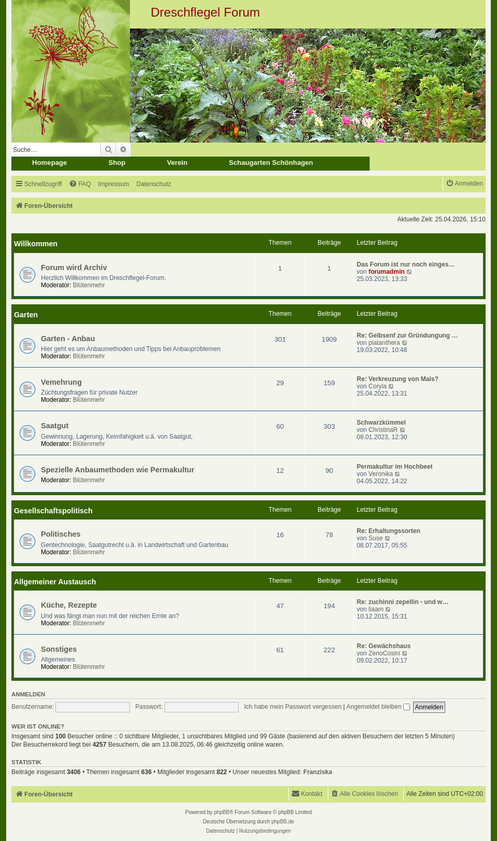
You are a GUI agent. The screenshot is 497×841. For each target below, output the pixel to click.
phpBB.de (282, 821)
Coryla (378, 386)
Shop (116, 162)
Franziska (317, 772)
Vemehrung (61, 382)
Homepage (49, 162)
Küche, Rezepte (69, 605)
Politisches (61, 534)
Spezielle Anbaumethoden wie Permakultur (117, 470)
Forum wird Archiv (74, 267)
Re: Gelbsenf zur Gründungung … (407, 335)
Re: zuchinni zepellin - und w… (402, 602)
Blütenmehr (89, 285)
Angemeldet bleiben (378, 706)
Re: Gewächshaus (384, 646)
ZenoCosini (384, 653)
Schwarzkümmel (381, 422)
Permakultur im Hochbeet (395, 466)
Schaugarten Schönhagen (271, 162)
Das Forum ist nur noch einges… (406, 264)
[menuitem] (80, 184)
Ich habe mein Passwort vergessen (292, 706)
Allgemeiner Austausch (55, 582)
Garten (26, 315)
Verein (177, 162)
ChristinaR (383, 429)
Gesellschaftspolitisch (53, 511)
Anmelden (28, 694)
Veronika (381, 474)
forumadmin (387, 271)
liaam (376, 609)
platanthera (384, 342)
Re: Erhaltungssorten (388, 531)
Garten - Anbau (68, 338)
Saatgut (54, 426)
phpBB (221, 812)
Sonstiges (59, 649)
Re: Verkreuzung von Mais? (397, 379)
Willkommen (35, 244)
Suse (376, 538)
